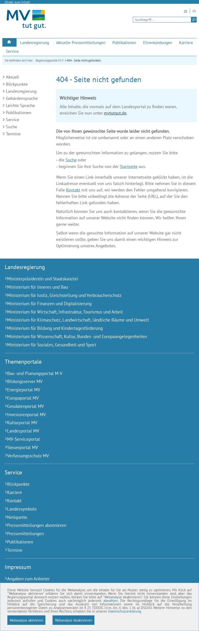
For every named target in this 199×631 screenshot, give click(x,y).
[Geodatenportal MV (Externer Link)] (93, 406)
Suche (11, 126)
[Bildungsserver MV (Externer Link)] (93, 381)
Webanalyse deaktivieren (73, 620)
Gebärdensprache (22, 98)
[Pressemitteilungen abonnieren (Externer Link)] (93, 525)
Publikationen (18, 112)
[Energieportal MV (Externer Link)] (93, 389)
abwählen (15, 598)
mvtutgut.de (115, 113)
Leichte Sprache (20, 105)
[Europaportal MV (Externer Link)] (93, 398)
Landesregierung (21, 91)
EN (194, 11)
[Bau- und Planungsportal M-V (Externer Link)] (93, 373)
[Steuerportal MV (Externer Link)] (93, 447)
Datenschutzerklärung (83, 610)
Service (12, 119)
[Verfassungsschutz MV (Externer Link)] (93, 455)
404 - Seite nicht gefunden (84, 60)
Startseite (128, 166)
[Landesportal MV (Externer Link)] (93, 431)
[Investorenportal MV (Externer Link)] (93, 414)
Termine (13, 134)
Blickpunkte (17, 84)
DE (185, 11)
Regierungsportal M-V (49, 60)
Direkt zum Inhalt (17, 2)
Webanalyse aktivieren (26, 620)
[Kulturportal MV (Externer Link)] (93, 422)
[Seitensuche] (165, 19)
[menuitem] (9, 42)
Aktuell (12, 77)
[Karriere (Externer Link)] (186, 42)
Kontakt (73, 190)
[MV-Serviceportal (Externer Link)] (93, 439)
